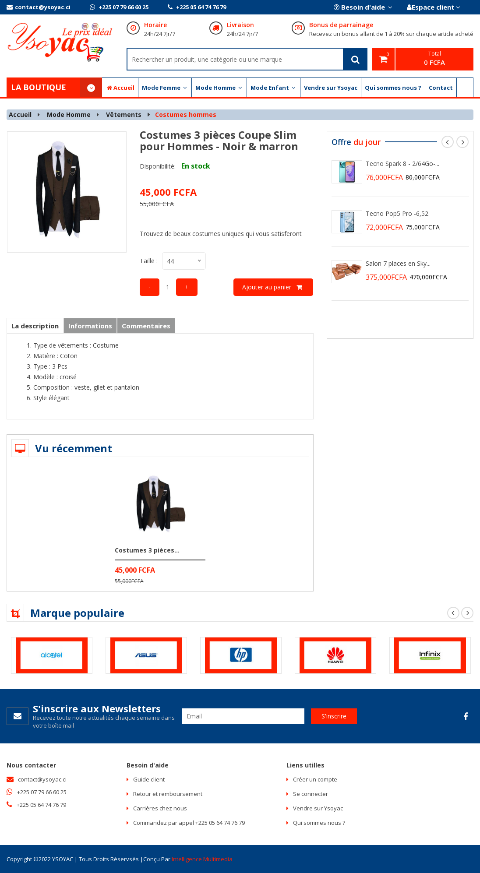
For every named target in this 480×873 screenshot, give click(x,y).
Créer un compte (315, 779)
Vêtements (123, 114)
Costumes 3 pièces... (147, 550)
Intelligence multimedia (202, 859)
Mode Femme (165, 88)
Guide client (149, 779)
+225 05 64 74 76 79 (197, 7)
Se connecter (310, 794)
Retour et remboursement (167, 794)
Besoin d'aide (362, 7)
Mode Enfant (273, 88)
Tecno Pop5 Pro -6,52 (397, 213)
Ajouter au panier (273, 287)
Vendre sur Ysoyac (330, 88)
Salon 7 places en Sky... (398, 263)
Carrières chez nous (160, 808)
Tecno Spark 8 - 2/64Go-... (402, 163)
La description (35, 325)
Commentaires (146, 325)
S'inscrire (333, 716)
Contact (441, 88)
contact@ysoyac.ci (39, 7)
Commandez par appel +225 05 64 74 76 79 (189, 823)
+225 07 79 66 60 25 (119, 7)
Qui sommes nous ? (393, 88)
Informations (90, 325)
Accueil (120, 88)
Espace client (433, 7)
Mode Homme (219, 88)
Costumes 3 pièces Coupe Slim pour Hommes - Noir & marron (219, 140)
